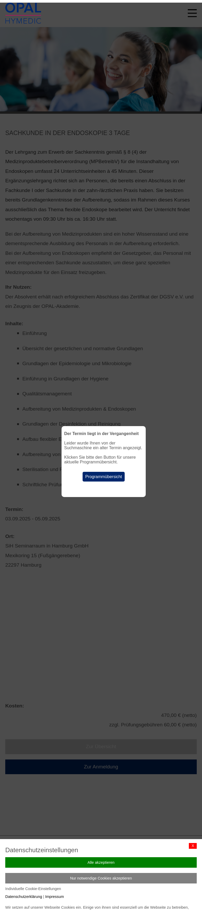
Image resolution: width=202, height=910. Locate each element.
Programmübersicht (103, 476)
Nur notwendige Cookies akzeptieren (101, 878)
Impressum (54, 897)
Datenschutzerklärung (23, 897)
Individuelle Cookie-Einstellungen (33, 889)
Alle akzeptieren (101, 862)
